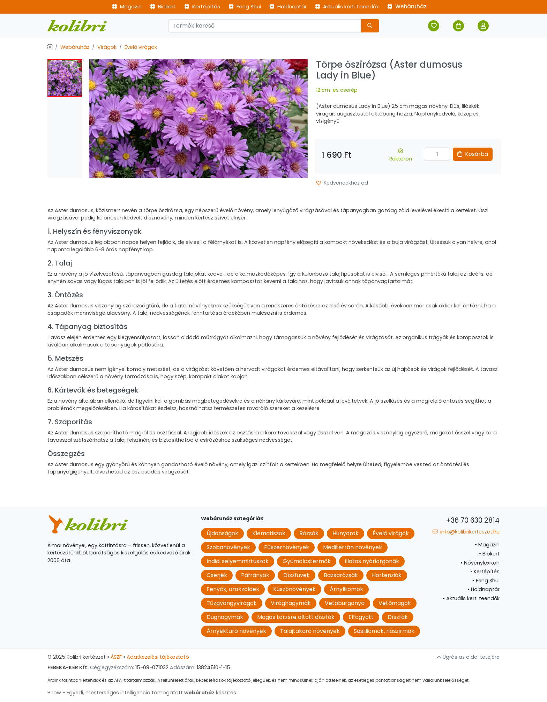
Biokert (163, 6)
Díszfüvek (296, 575)
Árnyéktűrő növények (236, 631)
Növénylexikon (480, 562)
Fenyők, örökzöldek (233, 589)
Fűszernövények (286, 547)
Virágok (107, 47)
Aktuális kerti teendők (347, 6)
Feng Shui (244, 6)
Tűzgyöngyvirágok (232, 603)
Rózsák (309, 533)
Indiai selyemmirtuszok (238, 561)
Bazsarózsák (341, 575)
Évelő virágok (141, 47)
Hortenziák (387, 575)
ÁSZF (116, 657)
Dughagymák (225, 617)
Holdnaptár (288, 6)
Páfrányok (255, 575)
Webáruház (407, 6)
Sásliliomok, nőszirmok (384, 631)
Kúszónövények (294, 589)
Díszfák (398, 617)
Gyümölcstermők (307, 561)
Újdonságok (222, 533)
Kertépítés (202, 6)
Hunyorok (345, 533)
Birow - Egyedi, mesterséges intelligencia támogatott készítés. (142, 692)
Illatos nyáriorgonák (372, 561)
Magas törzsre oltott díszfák (296, 617)
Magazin (127, 6)
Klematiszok (268, 533)
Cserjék (217, 575)
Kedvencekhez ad (342, 182)
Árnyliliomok (346, 589)
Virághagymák (291, 603)
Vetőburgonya (345, 603)
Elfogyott (361, 617)
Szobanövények (228, 547)
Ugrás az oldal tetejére (468, 657)
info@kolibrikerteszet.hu (466, 531)
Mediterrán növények (352, 547)
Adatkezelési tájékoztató (158, 657)
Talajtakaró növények (310, 631)
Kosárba (472, 154)
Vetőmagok (395, 603)
